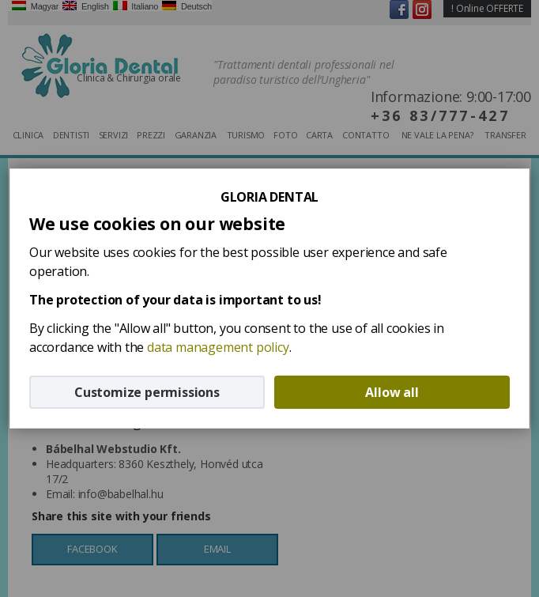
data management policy (218, 347)
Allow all (391, 392)
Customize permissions (147, 392)
